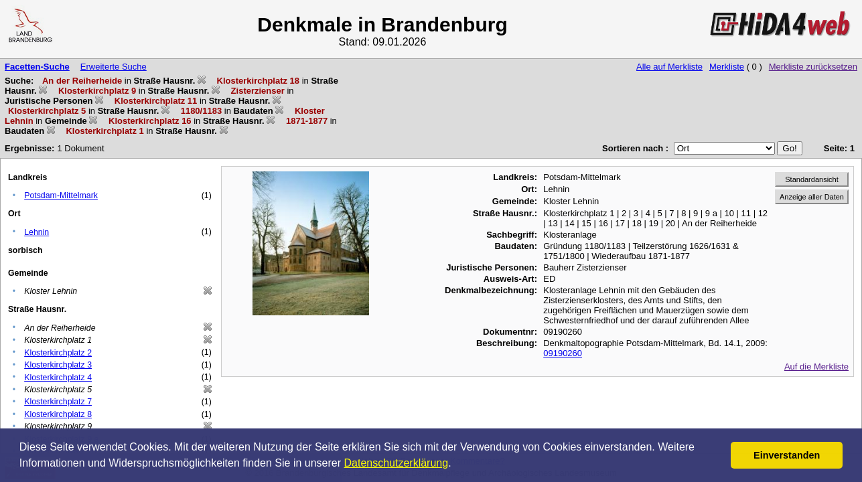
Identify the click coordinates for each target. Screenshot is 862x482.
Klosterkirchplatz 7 (58, 401)
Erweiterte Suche (113, 67)
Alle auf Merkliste (669, 67)
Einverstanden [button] (786, 455)
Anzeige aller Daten (812, 197)
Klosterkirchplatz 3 (58, 365)
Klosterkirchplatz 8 (58, 414)
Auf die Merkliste (816, 367)
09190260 (562, 353)
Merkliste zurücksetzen (813, 67)
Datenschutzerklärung (396, 463)
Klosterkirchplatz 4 (58, 377)
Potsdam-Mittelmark (61, 195)
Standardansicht (812, 179)
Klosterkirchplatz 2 (58, 352)
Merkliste (726, 67)
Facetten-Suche (37, 67)
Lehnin (36, 232)
